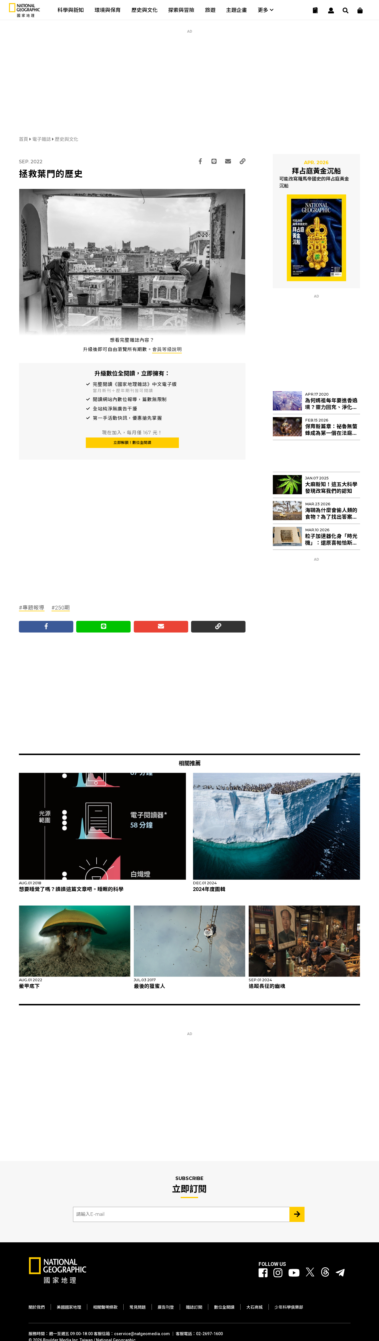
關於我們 (37, 1307)
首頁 (24, 139)
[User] (331, 10)
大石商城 (254, 1307)
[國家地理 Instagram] (277, 1273)
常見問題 (137, 1307)
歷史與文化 (144, 10)
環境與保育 (108, 10)
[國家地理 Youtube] (294, 1273)
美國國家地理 (69, 1307)
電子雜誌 (42, 139)
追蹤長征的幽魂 (267, 986)
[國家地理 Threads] (325, 1273)
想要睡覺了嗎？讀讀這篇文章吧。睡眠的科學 (71, 889)
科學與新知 (71, 10)
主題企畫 (236, 10)
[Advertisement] (190, 74)
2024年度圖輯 (209, 889)
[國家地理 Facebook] (263, 1273)
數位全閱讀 (224, 1307)
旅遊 (210, 10)
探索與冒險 (181, 10)
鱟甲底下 (29, 986)
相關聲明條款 (105, 1307)
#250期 (60, 608)
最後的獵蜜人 (149, 986)
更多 (265, 10)
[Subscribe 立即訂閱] (297, 1214)
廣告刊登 (166, 1307)
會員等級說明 (167, 349)
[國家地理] (24, 16)
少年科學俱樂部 (289, 1307)
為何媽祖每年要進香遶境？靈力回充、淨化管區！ (331, 407)
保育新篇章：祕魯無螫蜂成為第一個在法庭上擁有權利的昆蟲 (331, 433)
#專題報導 (32, 608)
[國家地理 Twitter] (310, 1273)
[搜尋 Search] (345, 10)
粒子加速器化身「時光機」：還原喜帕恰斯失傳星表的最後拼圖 (331, 542)
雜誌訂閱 (194, 1307)
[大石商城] (360, 10)
